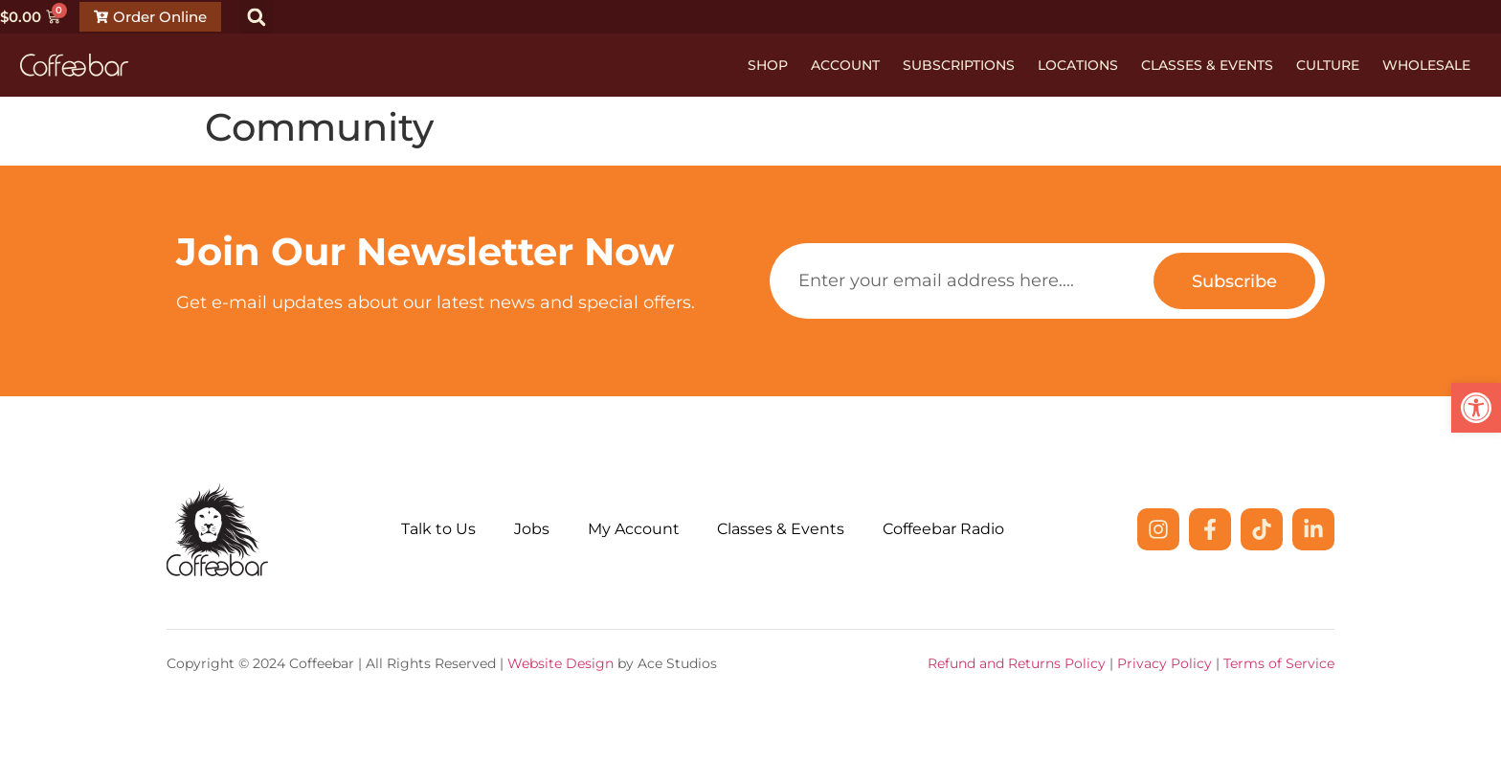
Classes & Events (1207, 65)
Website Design (560, 663)
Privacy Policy (1164, 663)
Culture (1327, 65)
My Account (634, 529)
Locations (1078, 65)
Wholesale (1426, 65)
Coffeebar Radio (944, 529)
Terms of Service (1278, 663)
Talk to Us (438, 529)
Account (845, 65)
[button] (257, 17)
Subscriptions (959, 65)
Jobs (531, 529)
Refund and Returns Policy (1017, 663)
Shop (768, 65)
